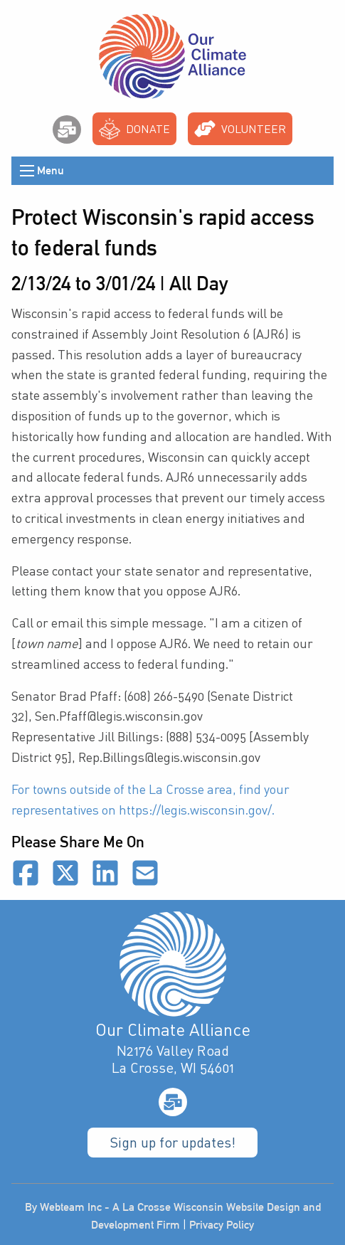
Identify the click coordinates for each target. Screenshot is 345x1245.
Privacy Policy (221, 1224)
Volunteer (240, 128)
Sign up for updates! (172, 1142)
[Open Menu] (27, 170)
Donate (134, 128)
